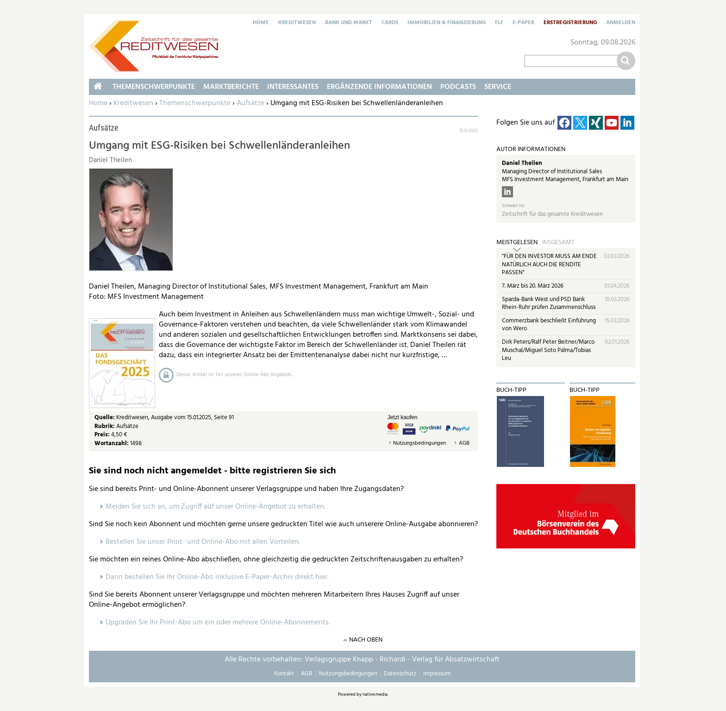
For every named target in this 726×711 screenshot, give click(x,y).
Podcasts (458, 87)
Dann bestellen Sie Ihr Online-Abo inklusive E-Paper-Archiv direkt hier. (217, 577)
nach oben (365, 639)
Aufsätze (250, 103)
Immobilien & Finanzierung (446, 23)
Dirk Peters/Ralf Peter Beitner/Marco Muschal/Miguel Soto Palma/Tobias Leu (548, 350)
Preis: (102, 435)
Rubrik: (105, 426)
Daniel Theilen (522, 163)
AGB (464, 443)
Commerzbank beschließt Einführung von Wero (549, 325)
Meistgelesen (517, 243)
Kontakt (284, 674)
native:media (375, 694)
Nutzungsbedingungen (419, 443)
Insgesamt (558, 243)
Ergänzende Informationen (379, 87)
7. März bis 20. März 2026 (532, 286)
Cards (390, 23)
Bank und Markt (348, 23)
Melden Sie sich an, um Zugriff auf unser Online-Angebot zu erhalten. (215, 507)
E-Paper (523, 23)
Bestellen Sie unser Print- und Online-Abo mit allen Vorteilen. (203, 542)
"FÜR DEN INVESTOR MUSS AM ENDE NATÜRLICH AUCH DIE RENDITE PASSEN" (549, 264)
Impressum (437, 674)
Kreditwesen (297, 23)
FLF (499, 23)
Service (497, 87)
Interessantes (293, 87)
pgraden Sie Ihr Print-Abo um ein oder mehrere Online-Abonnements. (220, 623)
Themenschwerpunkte (195, 103)
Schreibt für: (513, 205)
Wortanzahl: (111, 443)
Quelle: (105, 417)
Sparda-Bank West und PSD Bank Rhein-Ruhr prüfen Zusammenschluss (548, 304)
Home (261, 23)
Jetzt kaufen (403, 417)
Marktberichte (231, 87)
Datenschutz (400, 674)
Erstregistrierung (570, 23)
